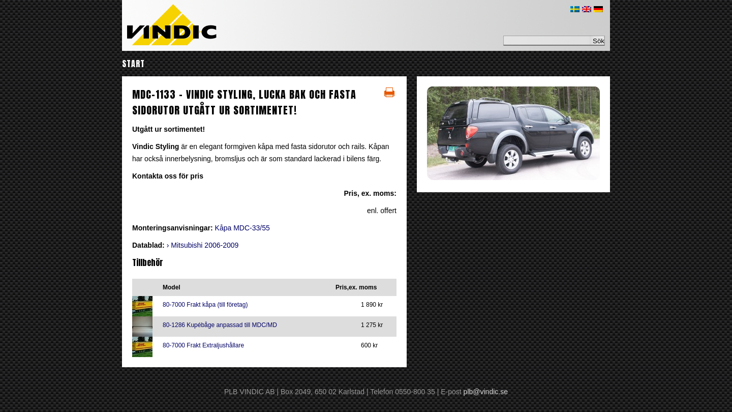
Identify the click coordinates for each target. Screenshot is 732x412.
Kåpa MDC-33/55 (242, 228)
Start (133, 63)
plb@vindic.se (486, 392)
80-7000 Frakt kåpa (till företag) (205, 304)
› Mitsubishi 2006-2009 (203, 245)
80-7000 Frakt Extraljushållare (203, 345)
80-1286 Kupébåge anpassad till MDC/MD (220, 325)
